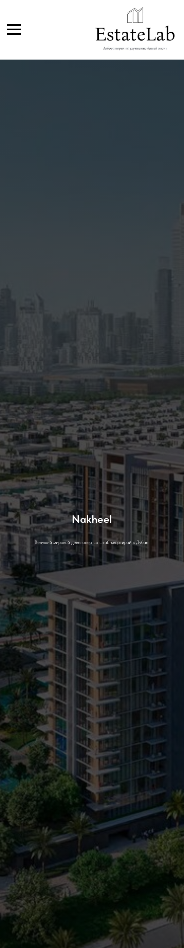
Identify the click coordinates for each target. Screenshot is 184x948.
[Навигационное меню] (14, 29)
